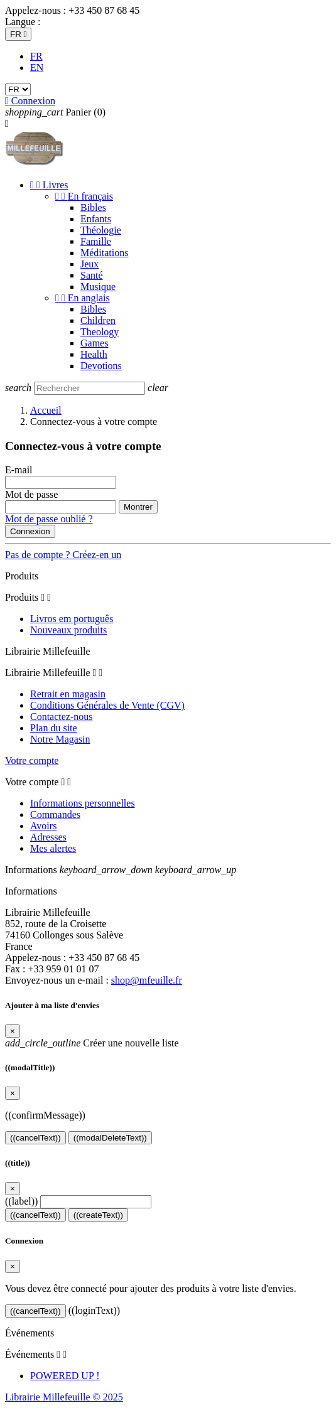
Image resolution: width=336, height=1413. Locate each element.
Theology (99, 331)
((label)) (21, 1201)
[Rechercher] (89, 388)
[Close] (12, 1031)
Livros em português (71, 618)
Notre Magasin (60, 739)
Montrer (138, 507)
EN (36, 67)
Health (93, 354)
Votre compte (31, 760)
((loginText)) (94, 1310)
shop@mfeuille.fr (146, 980)
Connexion (30, 531)
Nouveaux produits (68, 630)
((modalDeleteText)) (110, 1137)
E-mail (19, 470)
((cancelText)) (35, 1137)
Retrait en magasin (68, 694)
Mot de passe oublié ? (49, 518)
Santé (91, 275)
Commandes (55, 814)
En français (84, 196)
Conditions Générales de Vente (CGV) (107, 705)
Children (98, 320)
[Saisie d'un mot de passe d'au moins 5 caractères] (60, 506)
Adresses (48, 837)
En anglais (82, 298)
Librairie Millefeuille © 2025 (64, 1397)
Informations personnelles (82, 803)
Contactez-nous (61, 716)
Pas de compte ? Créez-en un (63, 554)
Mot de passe (31, 494)
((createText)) (98, 1215)
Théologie (100, 230)
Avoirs (43, 825)
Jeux (89, 264)
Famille (95, 241)
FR (36, 56)
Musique (98, 286)
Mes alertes (53, 848)
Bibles (93, 207)
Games (94, 343)
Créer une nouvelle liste (92, 1043)
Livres (49, 185)
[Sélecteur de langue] (18, 34)
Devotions (101, 365)
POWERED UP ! (65, 1375)
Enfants (95, 218)
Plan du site (53, 728)
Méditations (104, 252)
